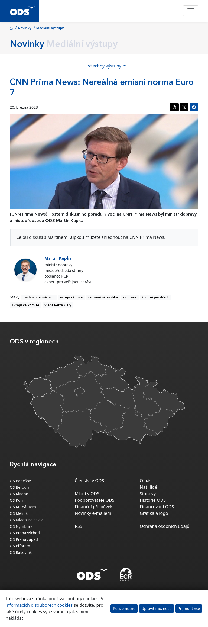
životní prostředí (155, 297)
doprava (130, 297)
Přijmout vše (189, 608)
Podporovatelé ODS (95, 500)
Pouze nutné (124, 608)
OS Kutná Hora (23, 506)
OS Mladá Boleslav (26, 519)
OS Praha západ (24, 539)
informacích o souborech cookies (39, 605)
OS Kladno (19, 493)
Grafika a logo (154, 513)
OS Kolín (17, 500)
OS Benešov (20, 480)
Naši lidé (148, 487)
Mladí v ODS (87, 494)
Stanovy (148, 494)
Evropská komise (25, 305)
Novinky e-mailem (93, 513)
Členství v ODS (89, 481)
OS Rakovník (21, 552)
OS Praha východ (25, 532)
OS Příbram (20, 545)
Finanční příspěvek (94, 507)
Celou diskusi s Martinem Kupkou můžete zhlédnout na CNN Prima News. (90, 237)
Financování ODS (157, 507)
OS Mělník (19, 513)
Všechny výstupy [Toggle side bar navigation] (102, 66)
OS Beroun (19, 487)
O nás (145, 481)
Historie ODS (153, 500)
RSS (78, 526)
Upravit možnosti (156, 608)
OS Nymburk (21, 526)
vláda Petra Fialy (58, 305)
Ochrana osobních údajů (165, 526)
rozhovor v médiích (39, 297)
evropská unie (71, 297)
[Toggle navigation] (190, 10)
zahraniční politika (103, 297)
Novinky (24, 28)
